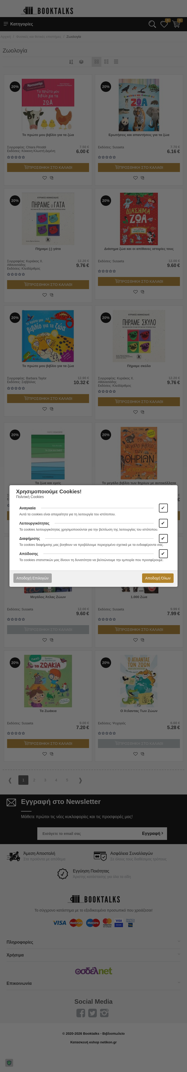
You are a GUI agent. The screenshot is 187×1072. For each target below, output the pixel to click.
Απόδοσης (28, 554)
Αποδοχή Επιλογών (33, 578)
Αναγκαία (27, 508)
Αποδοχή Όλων (157, 578)
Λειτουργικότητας (34, 523)
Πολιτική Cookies (30, 497)
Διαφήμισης (29, 538)
